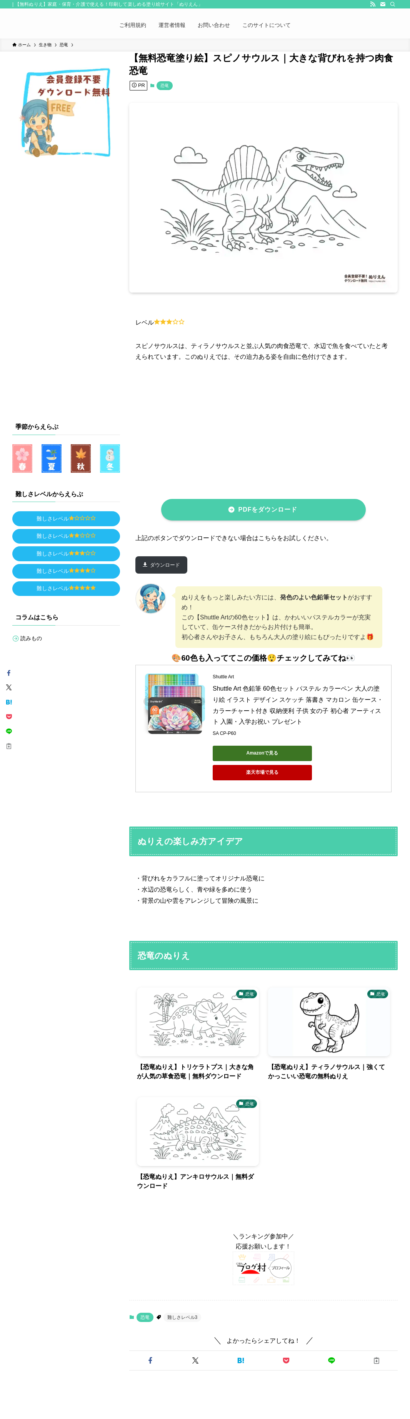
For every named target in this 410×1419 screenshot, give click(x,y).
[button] (150, 1341)
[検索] (393, 4)
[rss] (373, 4)
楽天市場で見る (320, 753)
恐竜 (164, 85)
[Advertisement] (272, 429)
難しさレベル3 (182, 1298)
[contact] (383, 4)
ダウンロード (165, 565)
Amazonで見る (247, 753)
